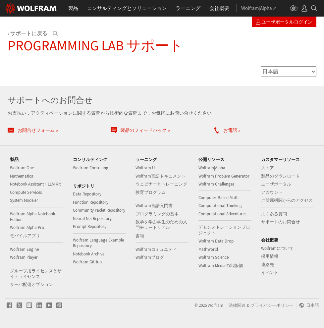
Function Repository (90, 202)
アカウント (272, 192)
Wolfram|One (22, 168)
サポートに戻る (28, 33)
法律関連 (237, 305)
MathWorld (208, 249)
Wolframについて (277, 248)
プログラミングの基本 (157, 214)
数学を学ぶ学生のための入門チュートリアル (161, 224)
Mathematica (21, 176)
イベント (269, 272)
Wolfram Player (24, 257)
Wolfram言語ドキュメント (160, 176)
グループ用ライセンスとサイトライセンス (36, 273)
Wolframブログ (149, 257)
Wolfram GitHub (87, 262)
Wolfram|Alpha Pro (27, 227)
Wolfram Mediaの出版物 (220, 265)
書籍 (139, 236)
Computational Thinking (220, 205)
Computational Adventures (222, 214)
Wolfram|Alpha (211, 168)
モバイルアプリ (25, 236)
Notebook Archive (88, 254)
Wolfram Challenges (216, 184)
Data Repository (87, 194)
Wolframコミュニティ (156, 249)
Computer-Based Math (218, 197)
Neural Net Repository (92, 218)
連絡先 (267, 264)
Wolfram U (145, 168)
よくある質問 (274, 214)
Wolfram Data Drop (216, 241)
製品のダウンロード (280, 176)
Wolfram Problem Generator (223, 176)
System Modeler (24, 200)
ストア (267, 168)
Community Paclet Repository (99, 210)
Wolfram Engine (24, 249)
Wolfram (215, 305)
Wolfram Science (213, 257)
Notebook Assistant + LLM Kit (35, 184)
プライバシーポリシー (272, 305)
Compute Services (26, 192)
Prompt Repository (89, 226)
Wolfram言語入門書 (154, 205)
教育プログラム (150, 192)
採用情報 (269, 256)
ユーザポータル (276, 184)
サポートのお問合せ (280, 222)
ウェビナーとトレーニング (161, 184)
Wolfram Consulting (90, 168)
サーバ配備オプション (31, 284)
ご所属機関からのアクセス (287, 200)
